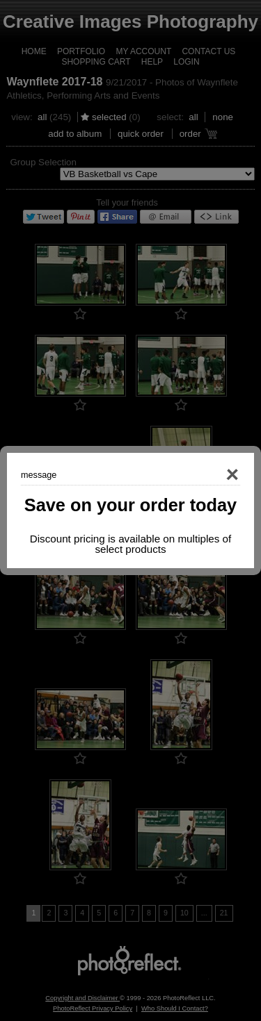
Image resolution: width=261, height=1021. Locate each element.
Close (212, 475)
